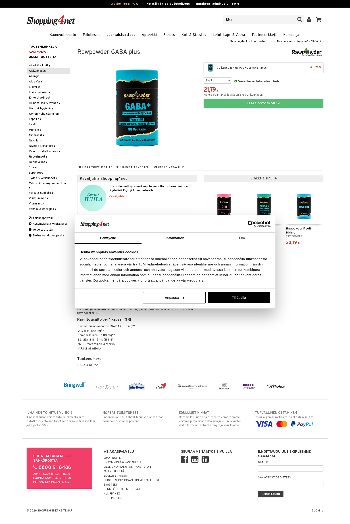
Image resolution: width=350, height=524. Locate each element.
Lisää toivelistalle (95, 167)
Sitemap (66, 511)
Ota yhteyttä (114, 471)
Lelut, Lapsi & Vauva (229, 35)
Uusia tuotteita (42, 57)
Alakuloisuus (284, 41)
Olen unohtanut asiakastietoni (128, 467)
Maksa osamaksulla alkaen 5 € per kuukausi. (233, 95)
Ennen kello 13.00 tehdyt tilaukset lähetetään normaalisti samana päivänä (137, 417)
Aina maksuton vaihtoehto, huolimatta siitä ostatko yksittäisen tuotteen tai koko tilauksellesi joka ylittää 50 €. (61, 419)
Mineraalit (37, 135)
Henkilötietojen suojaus (123, 489)
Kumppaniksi (112, 494)
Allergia (34, 76)
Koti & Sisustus (193, 35)
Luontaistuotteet (120, 35)
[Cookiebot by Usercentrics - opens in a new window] (251, 224)
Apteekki (149, 35)
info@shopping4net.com (51, 482)
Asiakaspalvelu (41, 218)
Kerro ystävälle (169, 167)
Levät (33, 124)
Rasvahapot (38, 157)
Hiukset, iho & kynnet (45, 103)
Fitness (169, 35)
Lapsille (35, 119)
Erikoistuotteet (39, 98)
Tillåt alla (239, 297)
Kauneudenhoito (63, 35)
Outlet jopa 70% (124, 4)
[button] (318, 19)
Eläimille (34, 87)
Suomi (317, 511)
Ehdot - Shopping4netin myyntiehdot (131, 480)
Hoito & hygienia (41, 108)
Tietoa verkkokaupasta (46, 236)
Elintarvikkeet (40, 92)
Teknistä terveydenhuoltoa (48, 185)
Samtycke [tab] (108, 238)
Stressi (33, 167)
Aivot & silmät (40, 65)
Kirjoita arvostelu (133, 167)
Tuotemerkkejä (264, 35)
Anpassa (174, 297)
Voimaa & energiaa (43, 209)
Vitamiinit (37, 204)
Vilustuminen (39, 198)
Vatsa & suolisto (41, 193)
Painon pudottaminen (45, 151)
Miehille (35, 130)
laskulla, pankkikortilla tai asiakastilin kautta (289, 418)
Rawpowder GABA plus (309, 41)
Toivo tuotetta (41, 230)
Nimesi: (263, 462)
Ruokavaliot (38, 162)
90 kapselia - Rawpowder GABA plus (263, 67)
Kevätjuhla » (118, 196)
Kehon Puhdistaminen (44, 114)
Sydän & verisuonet (43, 178)
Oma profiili (112, 458)
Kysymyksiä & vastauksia (48, 224)
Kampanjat (292, 35)
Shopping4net (238, 41)
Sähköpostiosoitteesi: (275, 478)
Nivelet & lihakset (42, 146)
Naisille (35, 141)
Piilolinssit (91, 35)
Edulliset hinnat (116, 476)
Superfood (36, 173)
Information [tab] (175, 238)
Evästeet (110, 485)
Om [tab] (242, 238)
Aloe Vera (35, 82)
